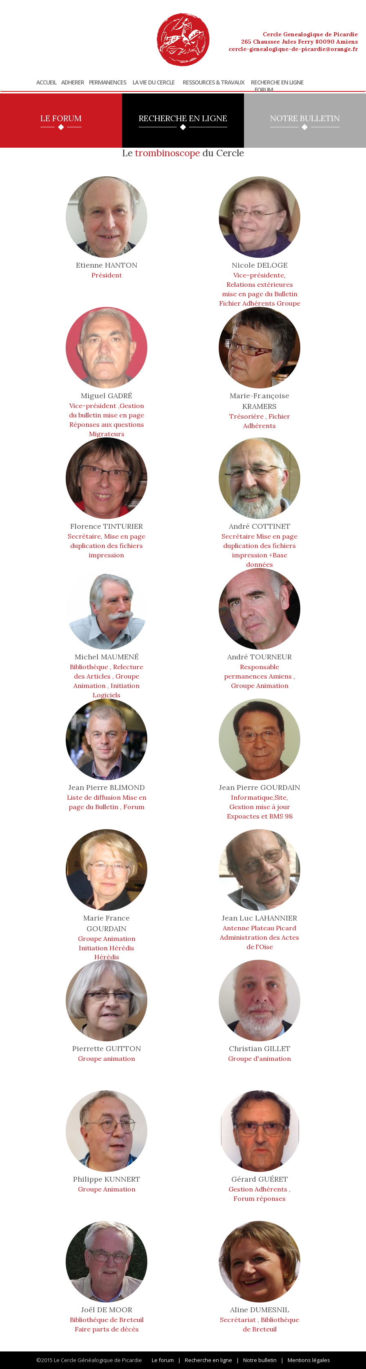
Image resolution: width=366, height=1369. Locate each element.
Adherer (72, 82)
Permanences (107, 82)
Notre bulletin (260, 1360)
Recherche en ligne (277, 82)
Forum (264, 89)
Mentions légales (309, 1360)
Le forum (163, 1360)
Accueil (46, 82)
